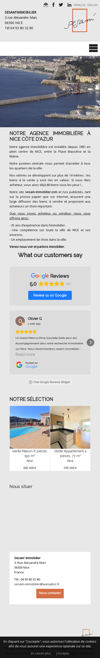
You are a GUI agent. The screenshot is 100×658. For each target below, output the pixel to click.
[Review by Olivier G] (35, 319)
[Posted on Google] (26, 365)
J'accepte (62, 653)
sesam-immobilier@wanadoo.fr (36, 584)
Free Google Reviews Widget (49, 382)
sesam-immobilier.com (41, 192)
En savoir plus (41, 653)
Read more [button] (25, 354)
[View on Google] (20, 321)
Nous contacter (50, 593)
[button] (9, 342)
